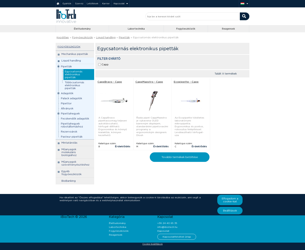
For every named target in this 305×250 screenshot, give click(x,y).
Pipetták (124, 37)
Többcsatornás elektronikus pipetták (74, 85)
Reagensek (228, 28)
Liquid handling (106, 37)
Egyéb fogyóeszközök (71, 173)
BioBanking (68, 180)
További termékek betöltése (179, 157)
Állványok (67, 108)
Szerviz (79, 3)
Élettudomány (82, 28)
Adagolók (67, 93)
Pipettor (66, 103)
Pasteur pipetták (71, 136)
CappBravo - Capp (109, 81)
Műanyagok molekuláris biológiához (69, 152)
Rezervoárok (69, 131)
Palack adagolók (71, 98)
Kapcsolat (119, 3)
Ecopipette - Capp (186, 81)
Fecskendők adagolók (75, 118)
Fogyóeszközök (185, 28)
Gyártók (66, 3)
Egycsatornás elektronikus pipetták (156, 37)
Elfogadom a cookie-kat (230, 200)
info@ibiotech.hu (167, 226)
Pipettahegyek (70, 113)
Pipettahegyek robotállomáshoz (72, 125)
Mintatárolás (69, 142)
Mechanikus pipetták (74, 54)
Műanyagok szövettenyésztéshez (75, 163)
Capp (105, 64)
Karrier (106, 3)
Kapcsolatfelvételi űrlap (177, 236)
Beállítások (230, 210)
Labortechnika (136, 28)
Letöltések (92, 3)
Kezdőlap (63, 37)
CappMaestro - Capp (149, 81)
